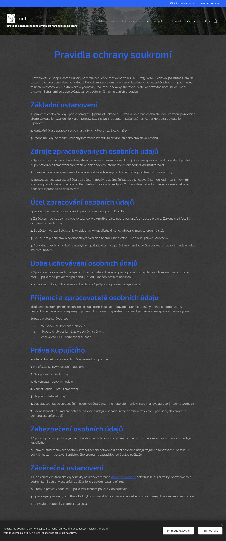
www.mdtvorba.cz (123, 477)
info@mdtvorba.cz (184, 3)
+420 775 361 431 (210, 3)
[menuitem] (101, 21)
